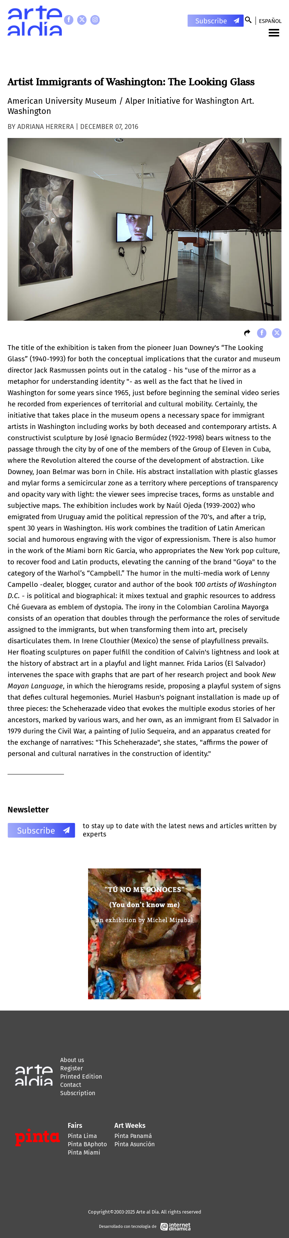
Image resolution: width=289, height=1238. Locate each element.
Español (270, 21)
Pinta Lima (82, 1136)
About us (72, 1060)
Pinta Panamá (133, 1136)
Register (71, 1068)
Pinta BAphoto (87, 1144)
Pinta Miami (84, 1152)
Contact (70, 1084)
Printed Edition (81, 1076)
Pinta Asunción (134, 1144)
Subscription (77, 1093)
